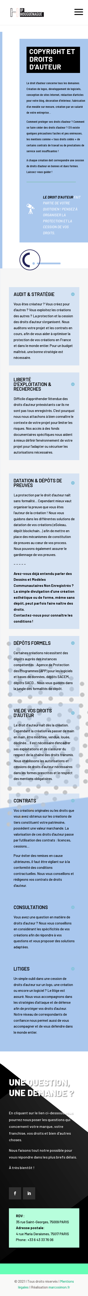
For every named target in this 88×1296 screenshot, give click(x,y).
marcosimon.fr (59, 1287)
